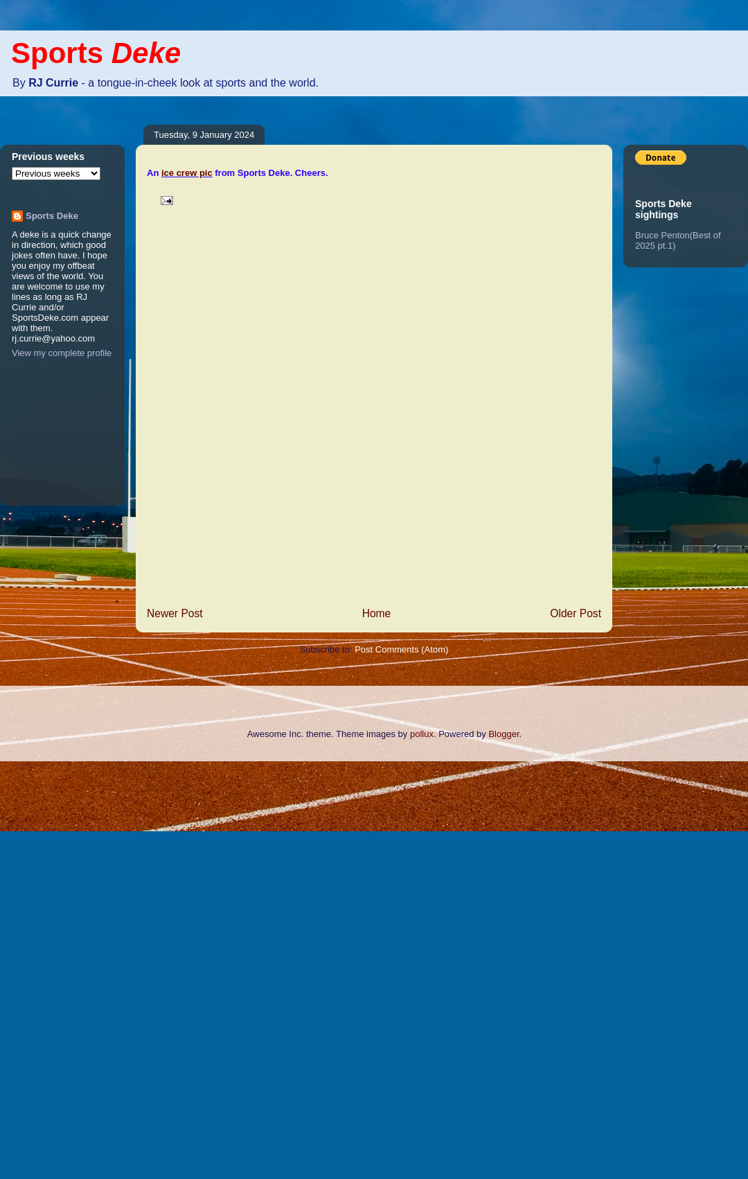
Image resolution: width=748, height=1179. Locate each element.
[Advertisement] (55, 968)
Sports (96, 53)
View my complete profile (62, 353)
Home (376, 613)
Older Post (575, 613)
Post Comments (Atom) (401, 649)
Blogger (503, 734)
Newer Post (175, 613)
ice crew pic (187, 173)
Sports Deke (52, 216)
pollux (422, 734)
